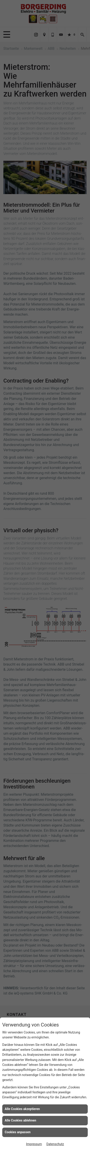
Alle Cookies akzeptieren (22, 1109)
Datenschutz (55, 1144)
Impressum (34, 1144)
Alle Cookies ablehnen (20, 1120)
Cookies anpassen (18, 1132)
